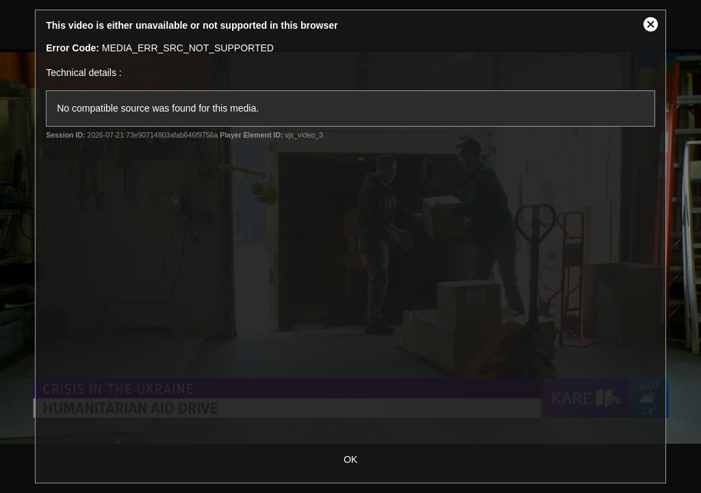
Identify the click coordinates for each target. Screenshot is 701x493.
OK (350, 459)
